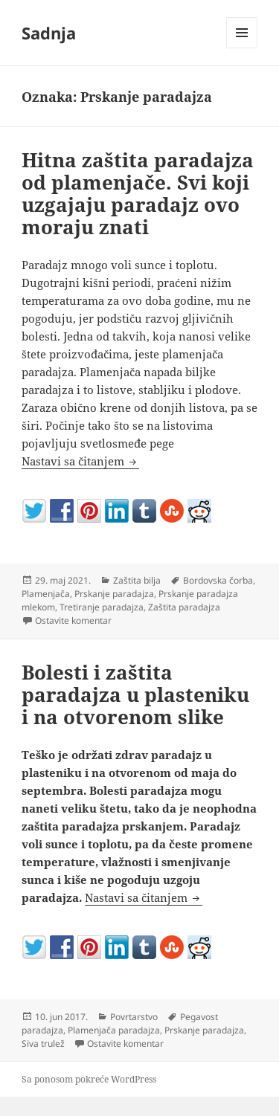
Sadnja (49, 33)
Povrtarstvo (134, 1016)
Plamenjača (46, 593)
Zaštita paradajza (184, 607)
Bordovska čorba (218, 580)
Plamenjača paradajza (114, 1030)
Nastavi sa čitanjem (80, 461)
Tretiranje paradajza (102, 607)
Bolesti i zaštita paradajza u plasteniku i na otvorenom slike (135, 694)
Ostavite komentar (73, 620)
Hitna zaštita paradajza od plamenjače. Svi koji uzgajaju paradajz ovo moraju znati (138, 193)
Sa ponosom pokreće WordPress (89, 1079)
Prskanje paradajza (114, 593)
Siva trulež (43, 1043)
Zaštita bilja (137, 580)
